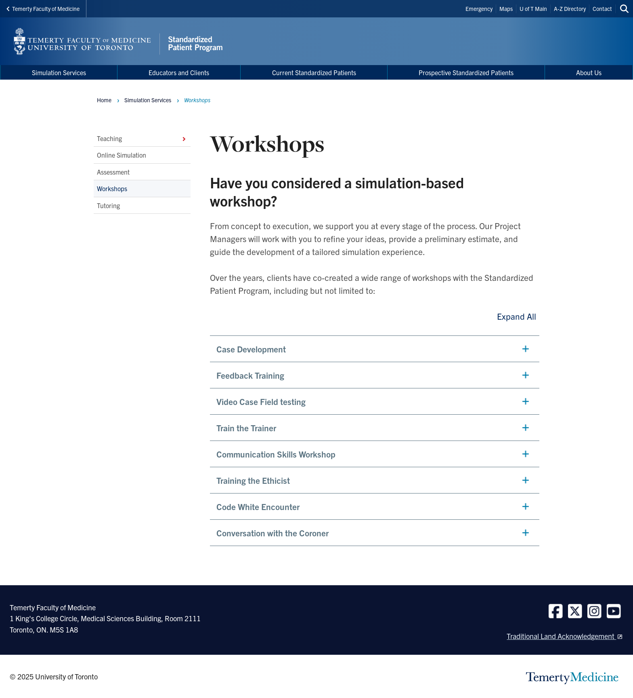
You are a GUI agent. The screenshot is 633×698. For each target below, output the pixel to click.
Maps (506, 8)
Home (104, 99)
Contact (602, 8)
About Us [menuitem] (589, 72)
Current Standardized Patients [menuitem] (314, 72)
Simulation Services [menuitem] (59, 72)
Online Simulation (121, 155)
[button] (374, 349)
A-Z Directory (570, 8)
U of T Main (533, 8)
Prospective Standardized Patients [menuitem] (466, 72)
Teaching (142, 138)
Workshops (112, 188)
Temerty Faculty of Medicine (43, 8)
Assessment (113, 172)
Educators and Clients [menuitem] (179, 72)
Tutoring (108, 205)
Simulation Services (147, 99)
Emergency (479, 8)
